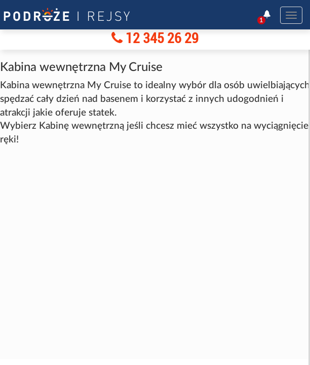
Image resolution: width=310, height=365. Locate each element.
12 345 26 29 (155, 37)
